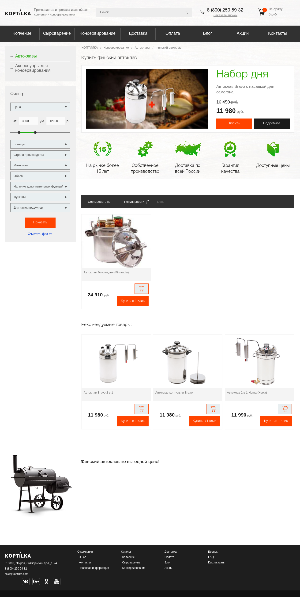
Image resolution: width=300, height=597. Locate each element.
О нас (82, 557)
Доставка (138, 34)
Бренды (213, 551)
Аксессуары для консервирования (33, 68)
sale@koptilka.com (16, 574)
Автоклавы (142, 47)
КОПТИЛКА (90, 47)
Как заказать (216, 562)
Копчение (21, 34)
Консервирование (97, 34)
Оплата (172, 34)
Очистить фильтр (40, 234)
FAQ (211, 557)
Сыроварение (57, 34)
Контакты (277, 34)
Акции (243, 34)
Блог (207, 34)
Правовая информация (94, 568)
